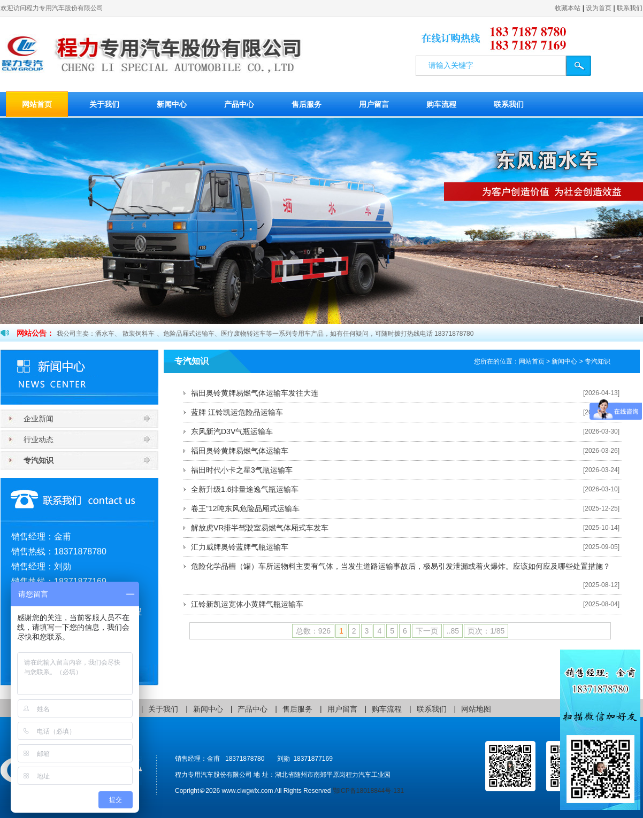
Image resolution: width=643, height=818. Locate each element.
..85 (453, 631)
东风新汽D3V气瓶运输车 (232, 431)
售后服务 (307, 104)
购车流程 (441, 104)
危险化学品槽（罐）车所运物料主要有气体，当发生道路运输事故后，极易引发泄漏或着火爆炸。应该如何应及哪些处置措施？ (400, 566)
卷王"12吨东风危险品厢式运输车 (245, 508)
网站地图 (476, 709)
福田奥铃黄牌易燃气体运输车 (239, 450)
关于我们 (104, 104)
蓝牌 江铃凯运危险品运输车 (237, 412)
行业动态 (38, 439)
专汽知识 (38, 460)
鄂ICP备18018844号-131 (368, 790)
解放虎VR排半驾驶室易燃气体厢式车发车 (259, 527)
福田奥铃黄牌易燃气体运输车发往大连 (254, 393)
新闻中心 (172, 104)
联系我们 (629, 8)
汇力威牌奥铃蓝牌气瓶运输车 (239, 547)
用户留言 (374, 104)
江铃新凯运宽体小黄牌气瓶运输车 (247, 604)
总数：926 (313, 631)
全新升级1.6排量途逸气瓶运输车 (244, 489)
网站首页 (37, 104)
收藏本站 (567, 8)
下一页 (427, 631)
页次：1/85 (486, 631)
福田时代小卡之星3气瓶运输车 (242, 470)
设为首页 (598, 8)
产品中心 (239, 104)
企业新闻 (38, 418)
